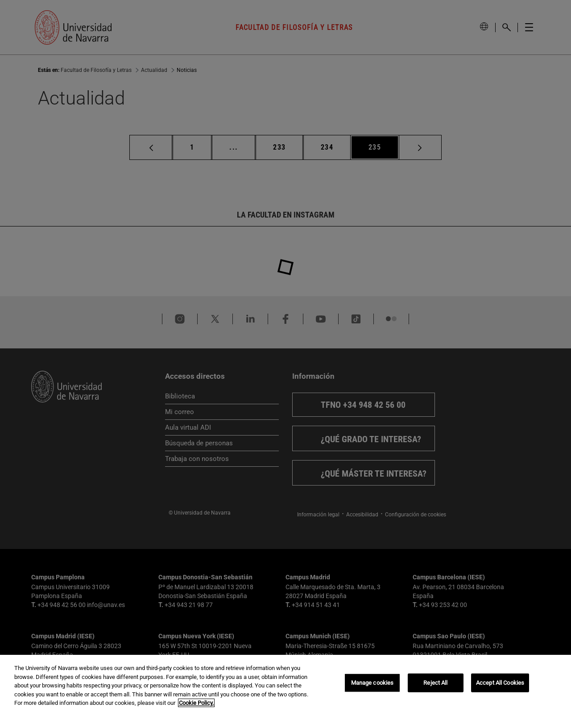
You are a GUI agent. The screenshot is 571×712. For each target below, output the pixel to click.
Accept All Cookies (500, 682)
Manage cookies (372, 682)
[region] (285, 683)
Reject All (435, 682)
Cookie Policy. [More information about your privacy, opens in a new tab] (196, 702)
